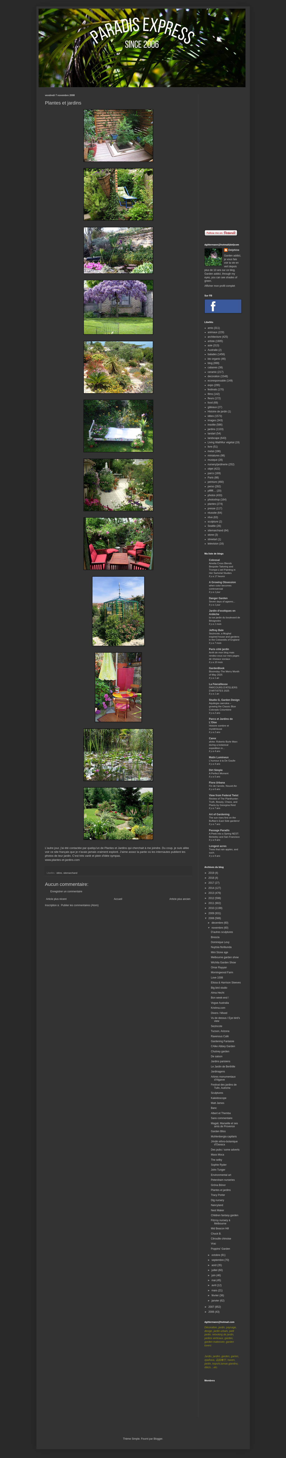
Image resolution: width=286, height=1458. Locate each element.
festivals (212, 389)
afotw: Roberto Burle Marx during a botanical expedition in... (223, 744)
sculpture (213, 521)
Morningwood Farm (222, 972)
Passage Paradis (219, 830)
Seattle (212, 525)
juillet (214, 1270)
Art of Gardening (219, 814)
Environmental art (221, 1174)
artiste (211, 341)
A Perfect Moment (219, 773)
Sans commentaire (221, 1118)
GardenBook (217, 668)
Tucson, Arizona (220, 1031)
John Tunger (218, 1169)
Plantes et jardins (221, 1190)
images (212, 420)
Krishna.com (218, 1007)
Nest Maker (217, 1210)
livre (210, 446)
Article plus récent (56, 899)
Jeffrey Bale (216, 630)
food (210, 402)
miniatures (214, 455)
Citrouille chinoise (221, 1238)
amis (210, 327)
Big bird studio (219, 987)
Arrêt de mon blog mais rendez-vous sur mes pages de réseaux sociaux (224, 655)
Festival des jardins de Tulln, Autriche (223, 1086)
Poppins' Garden (220, 1248)
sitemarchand (70, 873)
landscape (214, 438)
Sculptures (217, 1092)
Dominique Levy (220, 942)
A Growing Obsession (222, 582)
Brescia (215, 937)
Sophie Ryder (219, 1164)
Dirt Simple (216, 770)
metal (211, 451)
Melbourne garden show (225, 957)
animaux (212, 332)
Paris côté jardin (219, 649)
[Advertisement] (223, 158)
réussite (212, 512)
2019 (211, 872)
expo (210, 385)
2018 (211, 877)
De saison (216, 1056)
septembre (217, 1260)
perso (211, 486)
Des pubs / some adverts (225, 1149)
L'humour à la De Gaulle (222, 760)
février (215, 1295)
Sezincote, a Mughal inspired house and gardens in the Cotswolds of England (224, 636)
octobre (216, 1255)
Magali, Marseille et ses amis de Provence (224, 1125)
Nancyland (217, 1205)
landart (212, 433)
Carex (212, 738)
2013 (211, 892)
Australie (213, 349)
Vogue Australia (220, 1002)
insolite (212, 424)
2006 (211, 1311)
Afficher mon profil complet (220, 285)
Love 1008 (217, 977)
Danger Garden (218, 598)
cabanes (212, 367)
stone (211, 534)
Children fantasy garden (224, 1215)
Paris (211, 477)
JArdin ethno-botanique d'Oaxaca (224, 1143)
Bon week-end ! (220, 997)
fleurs (211, 398)
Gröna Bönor (218, 1185)
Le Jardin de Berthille (223, 1066)
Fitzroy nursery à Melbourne (220, 1222)
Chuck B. (216, 1233)
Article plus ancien (179, 899)
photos (212, 495)
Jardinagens (218, 1071)
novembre (217, 927)
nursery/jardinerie (218, 464)
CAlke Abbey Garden (223, 1046)
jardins (211, 429)
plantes (212, 503)
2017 (211, 882)
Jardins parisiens (220, 1061)
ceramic (212, 372)
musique (212, 459)
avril (214, 1285)
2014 (211, 888)
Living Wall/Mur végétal (221, 442)
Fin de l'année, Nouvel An (223, 786)
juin (213, 1275)
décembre (217, 922)
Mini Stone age (219, 952)
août (214, 1265)
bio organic (214, 358)
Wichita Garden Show (223, 962)
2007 (211, 1306)
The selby (216, 1159)
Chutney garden (220, 1051)
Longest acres (218, 846)
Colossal (214, 560)
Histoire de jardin (217, 411)
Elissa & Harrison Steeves (226, 982)
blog (210, 363)
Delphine (233, 250)
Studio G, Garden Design (224, 699)
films (210, 394)
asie (210, 345)
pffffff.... (212, 490)
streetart (212, 539)
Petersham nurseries (223, 1179)
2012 (211, 898)
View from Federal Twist (223, 795)
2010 (211, 908)
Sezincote (216, 1026)
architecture (214, 336)
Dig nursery (217, 1200)
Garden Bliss (218, 1131)
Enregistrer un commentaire (66, 891)
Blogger (158, 1438)
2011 (211, 903)
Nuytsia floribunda (221, 947)
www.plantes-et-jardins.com (62, 859)
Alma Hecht (217, 992)
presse (212, 508)
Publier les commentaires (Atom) (79, 905)
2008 (211, 918)
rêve (210, 517)
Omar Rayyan (219, 967)
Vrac (213, 1243)
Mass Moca (217, 1154)
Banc (214, 1108)
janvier (215, 1300)
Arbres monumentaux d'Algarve (223, 1078)
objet (210, 468)
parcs (211, 473)
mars (214, 1290)
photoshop (214, 499)
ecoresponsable (217, 380)
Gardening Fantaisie (222, 1041)
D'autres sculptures (222, 932)
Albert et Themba (221, 1113)
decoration (214, 376)
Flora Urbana (217, 782)
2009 (211, 913)
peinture (212, 481)
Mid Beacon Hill (220, 1228)
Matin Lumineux (219, 757)
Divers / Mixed (219, 1013)
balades (212, 354)
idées (59, 873)
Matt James (217, 1103)
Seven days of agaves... (222, 601)
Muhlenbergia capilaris (224, 1136)
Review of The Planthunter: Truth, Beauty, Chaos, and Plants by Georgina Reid (224, 801)
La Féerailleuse (218, 684)
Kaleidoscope (218, 1098)
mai (213, 1280)
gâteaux (212, 407)
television (213, 543)
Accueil (118, 899)
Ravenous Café (220, 1036)
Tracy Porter (218, 1195)
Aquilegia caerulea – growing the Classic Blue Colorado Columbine (222, 706)
